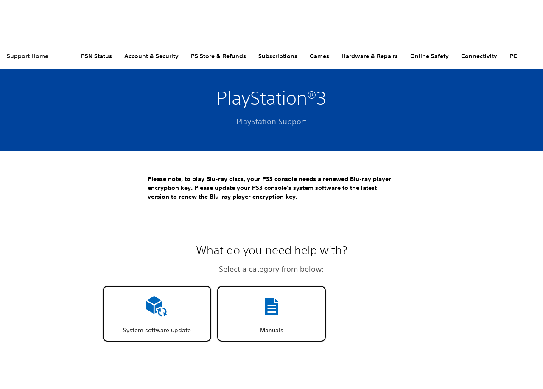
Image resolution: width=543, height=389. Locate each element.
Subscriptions (277, 56)
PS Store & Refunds (218, 56)
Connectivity (479, 56)
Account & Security (151, 56)
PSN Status (96, 56)
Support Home (27, 56)
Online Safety (429, 56)
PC (513, 56)
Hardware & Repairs (369, 56)
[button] (157, 314)
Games (319, 56)
